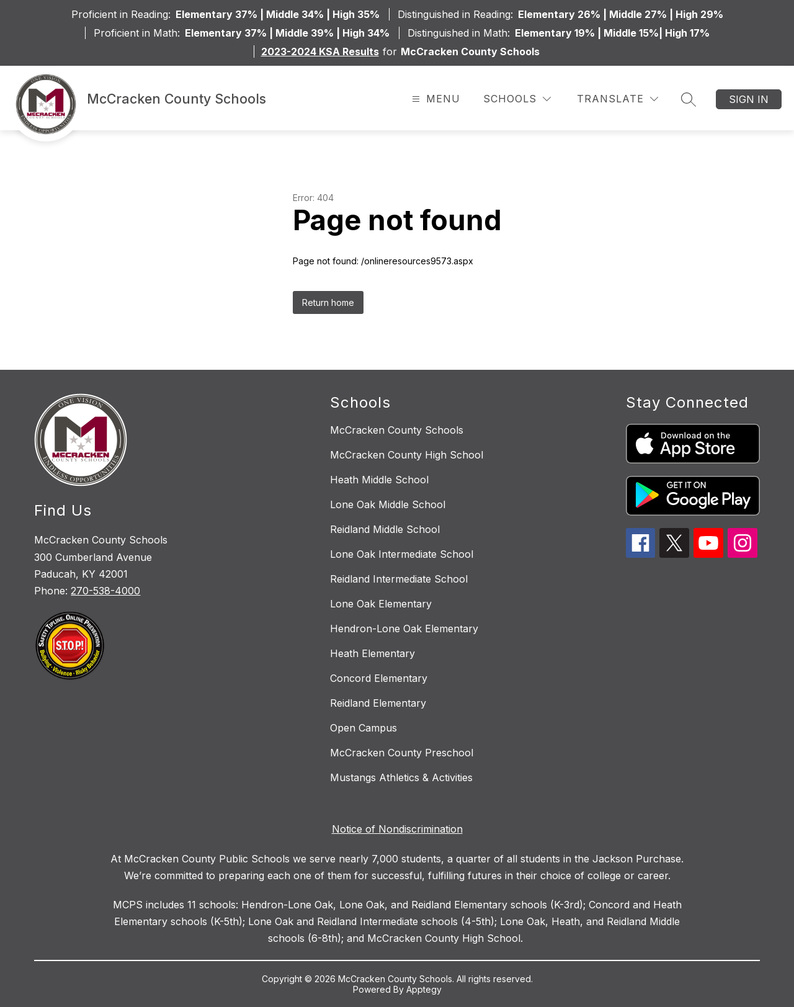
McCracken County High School (406, 455)
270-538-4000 (105, 590)
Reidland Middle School (385, 529)
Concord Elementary (378, 678)
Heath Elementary (372, 653)
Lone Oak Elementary (381, 603)
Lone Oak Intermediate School (401, 554)
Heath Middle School (379, 479)
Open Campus (363, 728)
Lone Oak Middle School (387, 504)
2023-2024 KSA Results (320, 51)
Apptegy (424, 989)
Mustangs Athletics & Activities (401, 777)
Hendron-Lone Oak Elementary (404, 628)
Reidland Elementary (378, 703)
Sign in (749, 99)
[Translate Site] (617, 99)
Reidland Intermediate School (399, 579)
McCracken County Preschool (401, 752)
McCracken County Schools (396, 430)
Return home (328, 302)
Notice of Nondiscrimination (397, 829)
